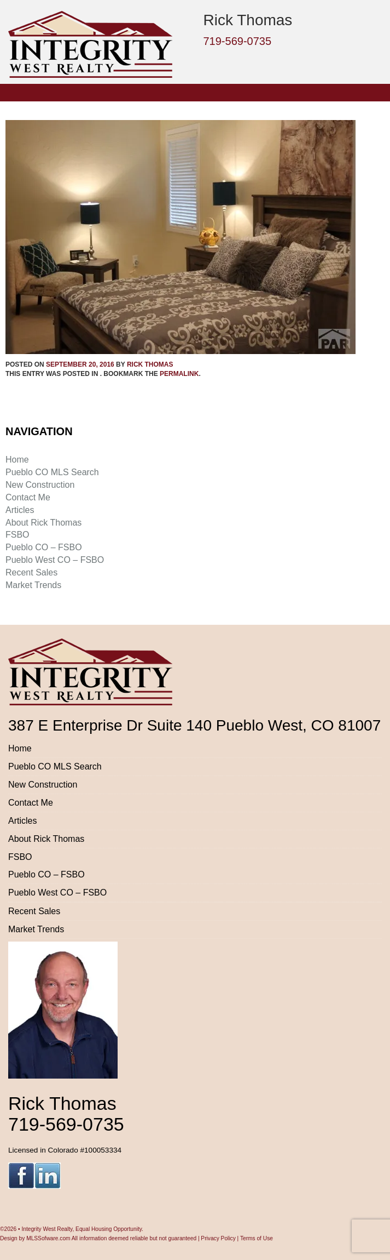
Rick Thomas (150, 364)
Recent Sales (31, 572)
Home (17, 459)
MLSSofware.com (48, 1238)
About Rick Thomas (43, 522)
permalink (179, 374)
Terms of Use (256, 1238)
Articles (19, 510)
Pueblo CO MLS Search (52, 472)
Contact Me (27, 497)
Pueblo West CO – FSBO (54, 560)
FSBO (17, 534)
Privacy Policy (218, 1238)
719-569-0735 (237, 41)
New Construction (39, 484)
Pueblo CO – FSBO (43, 547)
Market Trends (33, 585)
